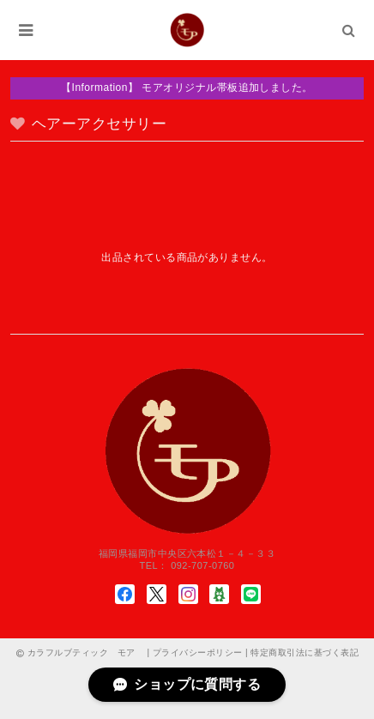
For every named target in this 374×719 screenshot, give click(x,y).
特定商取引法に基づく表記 (304, 652)
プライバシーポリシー (198, 652)
